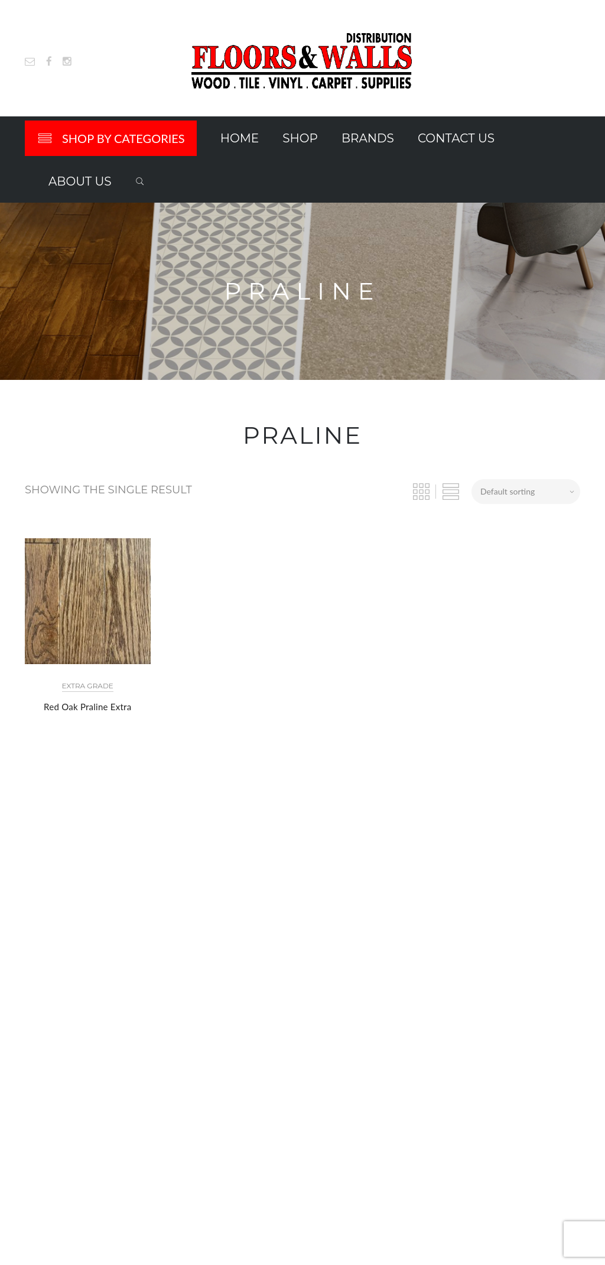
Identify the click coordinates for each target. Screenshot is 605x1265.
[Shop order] (525, 491)
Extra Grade (87, 685)
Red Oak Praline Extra (87, 706)
